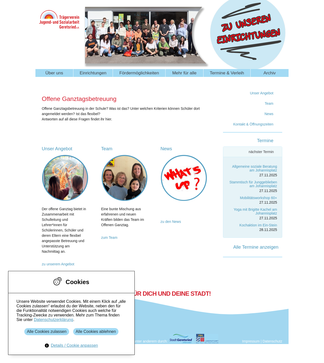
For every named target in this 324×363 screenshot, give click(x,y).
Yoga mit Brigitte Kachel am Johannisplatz (255, 211)
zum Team (109, 238)
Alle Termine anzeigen (255, 247)
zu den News (170, 222)
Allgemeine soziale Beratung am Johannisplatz (254, 168)
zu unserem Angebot (58, 264)
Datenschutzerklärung (53, 319)
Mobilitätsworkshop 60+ (258, 198)
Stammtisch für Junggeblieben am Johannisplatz (253, 184)
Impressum (251, 341)
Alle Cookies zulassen (47, 331)
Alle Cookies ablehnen (96, 331)
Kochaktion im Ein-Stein (258, 225)
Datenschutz (272, 341)
